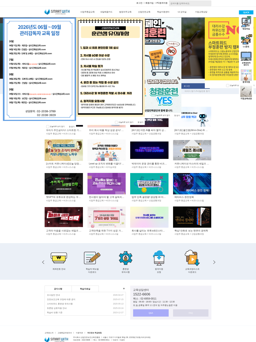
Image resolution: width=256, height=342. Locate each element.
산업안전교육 (144, 12)
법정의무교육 (125, 12)
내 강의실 (182, 12)
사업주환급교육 (87, 12)
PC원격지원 (162, 3)
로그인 (139, 3)
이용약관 (79, 333)
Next (213, 261)
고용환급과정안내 (65, 333)
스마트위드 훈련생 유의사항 (60, 304)
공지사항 (58, 289)
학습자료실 (85, 289)
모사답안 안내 (53, 295)
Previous (42, 261)
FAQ (191, 313)
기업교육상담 (201, 12)
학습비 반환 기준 (54, 312)
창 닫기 (177, 115)
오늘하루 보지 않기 (161, 115)
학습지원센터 (163, 12)
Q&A (151, 313)
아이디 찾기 (190, 91)
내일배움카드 (106, 12)
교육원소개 (49, 333)
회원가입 (149, 3)
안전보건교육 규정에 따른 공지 (61, 299)
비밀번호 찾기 (203, 91)
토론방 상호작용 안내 (57, 308)
